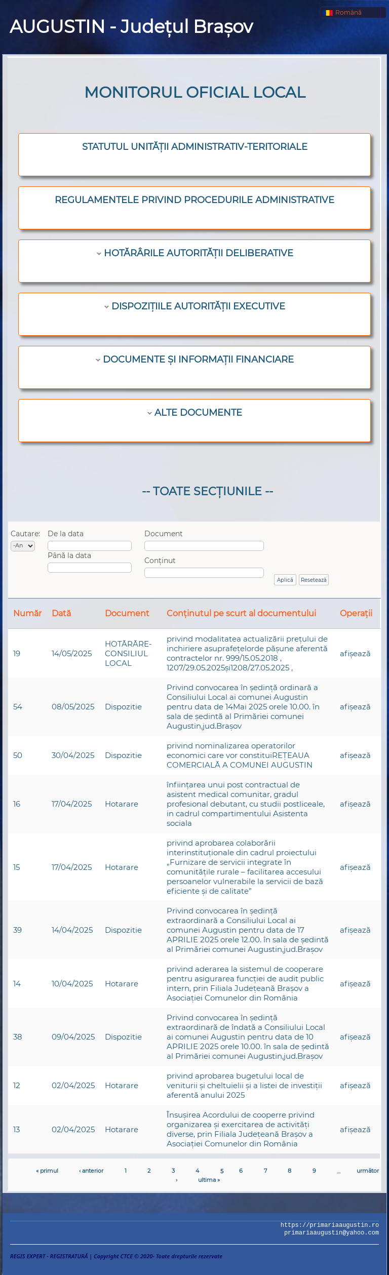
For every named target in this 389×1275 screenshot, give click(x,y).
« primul (47, 1170)
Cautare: (25, 533)
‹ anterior (91, 1170)
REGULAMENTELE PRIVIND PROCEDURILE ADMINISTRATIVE (194, 200)
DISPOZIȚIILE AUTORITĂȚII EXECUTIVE (198, 306)
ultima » (209, 1179)
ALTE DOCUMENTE (198, 412)
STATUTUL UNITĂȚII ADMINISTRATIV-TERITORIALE (194, 146)
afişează (355, 653)
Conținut (160, 560)
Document (163, 533)
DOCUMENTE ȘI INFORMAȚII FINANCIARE (198, 359)
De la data (66, 533)
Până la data (69, 555)
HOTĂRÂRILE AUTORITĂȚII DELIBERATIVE (198, 253)
